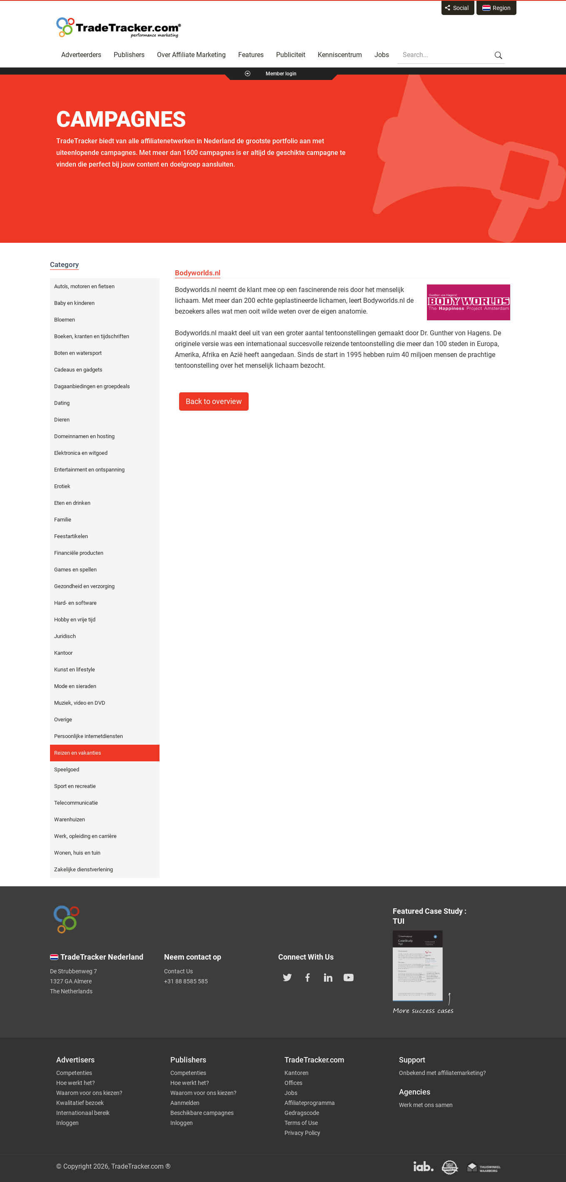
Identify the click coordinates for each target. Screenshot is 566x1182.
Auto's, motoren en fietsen (84, 286)
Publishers (129, 55)
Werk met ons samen (426, 1105)
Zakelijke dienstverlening (83, 869)
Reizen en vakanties (77, 753)
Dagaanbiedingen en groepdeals (92, 386)
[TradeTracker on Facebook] (308, 977)
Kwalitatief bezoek (80, 1103)
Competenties (74, 1073)
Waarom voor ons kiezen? (89, 1093)
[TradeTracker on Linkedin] (328, 977)
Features (251, 55)
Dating (62, 403)
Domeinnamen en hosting (84, 436)
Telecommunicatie (76, 803)
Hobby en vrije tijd (74, 619)
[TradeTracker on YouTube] (349, 977)
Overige (63, 719)
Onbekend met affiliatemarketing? (442, 1073)
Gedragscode (301, 1113)
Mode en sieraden (75, 686)
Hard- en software (75, 603)
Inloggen (67, 1123)
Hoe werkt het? (75, 1083)
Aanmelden (184, 1103)
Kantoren (296, 1073)
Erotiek (62, 486)
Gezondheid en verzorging (84, 586)
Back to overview (214, 401)
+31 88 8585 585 (186, 981)
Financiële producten (78, 553)
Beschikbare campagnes (202, 1113)
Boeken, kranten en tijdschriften (91, 336)
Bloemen (64, 320)
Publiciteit (290, 55)
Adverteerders (81, 55)
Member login (281, 74)
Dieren (62, 419)
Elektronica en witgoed (80, 453)
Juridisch (65, 636)
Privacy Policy (302, 1133)
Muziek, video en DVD (79, 703)
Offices (293, 1083)
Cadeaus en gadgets (78, 370)
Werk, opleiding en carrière (85, 836)
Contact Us (178, 971)
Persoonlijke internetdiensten (88, 736)
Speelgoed (66, 769)
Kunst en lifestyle (74, 669)
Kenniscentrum (340, 55)
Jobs (381, 55)
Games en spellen (75, 569)
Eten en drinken (72, 503)
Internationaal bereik (83, 1113)
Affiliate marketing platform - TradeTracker (118, 27)
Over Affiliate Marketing (191, 55)
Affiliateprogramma (309, 1103)
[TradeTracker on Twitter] (287, 977)
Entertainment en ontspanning (89, 469)
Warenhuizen (69, 819)
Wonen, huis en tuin (77, 853)
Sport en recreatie (75, 786)
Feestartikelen (71, 536)
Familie (62, 519)
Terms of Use (301, 1123)
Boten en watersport (78, 353)
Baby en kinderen (74, 303)
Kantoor (63, 653)
